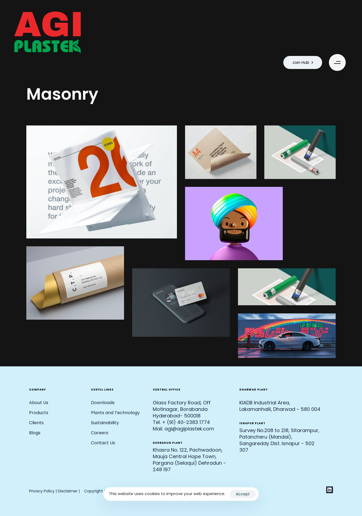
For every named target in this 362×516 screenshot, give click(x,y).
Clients (36, 423)
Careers (99, 433)
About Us (38, 402)
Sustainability (105, 423)
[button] (338, 62)
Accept (243, 494)
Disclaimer (68, 491)
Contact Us (103, 443)
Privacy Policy (42, 491)
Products (38, 413)
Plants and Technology (115, 413)
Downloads (103, 402)
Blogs (34, 433)
